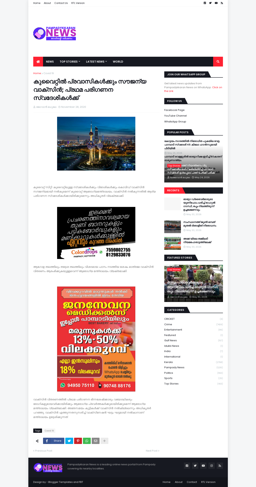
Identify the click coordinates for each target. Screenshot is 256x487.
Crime (193, 325)
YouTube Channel (175, 116)
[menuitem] (38, 61)
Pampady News (193, 368)
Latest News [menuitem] (95, 62)
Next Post (151, 451)
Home (37, 73)
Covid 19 (48, 73)
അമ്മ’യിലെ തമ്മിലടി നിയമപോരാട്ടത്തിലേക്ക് (197, 240)
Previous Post (43, 451)
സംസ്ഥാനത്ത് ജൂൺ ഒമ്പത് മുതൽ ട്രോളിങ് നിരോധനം (199, 223)
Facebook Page (174, 110)
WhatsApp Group (175, 121)
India (193, 351)
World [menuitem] (118, 62)
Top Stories (193, 384)
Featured (193, 335)
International (193, 357)
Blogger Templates (60, 482)
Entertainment (193, 330)
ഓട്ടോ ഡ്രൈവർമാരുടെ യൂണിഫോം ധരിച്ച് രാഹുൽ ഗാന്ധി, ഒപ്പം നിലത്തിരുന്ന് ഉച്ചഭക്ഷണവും (199, 205)
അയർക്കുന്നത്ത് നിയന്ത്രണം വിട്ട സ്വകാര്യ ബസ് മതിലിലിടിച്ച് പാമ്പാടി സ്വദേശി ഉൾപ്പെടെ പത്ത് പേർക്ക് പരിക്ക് (191, 169)
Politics (193, 373)
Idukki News (193, 346)
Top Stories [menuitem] (69, 62)
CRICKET (193, 319)
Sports (193, 378)
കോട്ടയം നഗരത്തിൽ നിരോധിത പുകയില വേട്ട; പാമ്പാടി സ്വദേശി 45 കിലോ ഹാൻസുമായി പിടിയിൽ (192, 144)
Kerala (193, 362)
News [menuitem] (50, 62)
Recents (173, 190)
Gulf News (193, 341)
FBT (81, 482)
